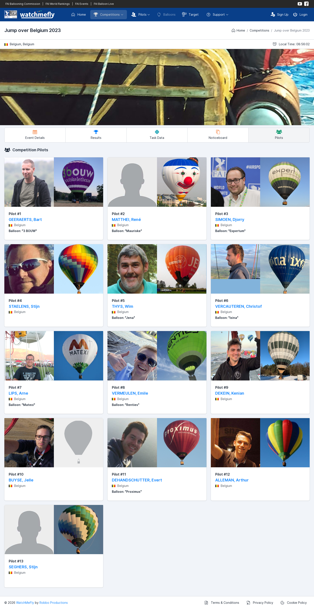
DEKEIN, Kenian (229, 393)
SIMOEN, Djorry (229, 219)
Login (300, 14)
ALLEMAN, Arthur (232, 480)
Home (78, 14)
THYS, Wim (122, 306)
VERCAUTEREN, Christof (238, 306)
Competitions (107, 14)
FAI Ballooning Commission (22, 3)
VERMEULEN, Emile (130, 393)
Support (215, 14)
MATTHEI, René (126, 219)
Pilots (139, 14)
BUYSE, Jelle (21, 480)
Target (190, 14)
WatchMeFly (25, 602)
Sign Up (279, 14)
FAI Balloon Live (104, 3)
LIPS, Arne (18, 393)
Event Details (35, 135)
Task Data (157, 135)
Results (96, 135)
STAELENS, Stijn (24, 306)
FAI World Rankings (58, 3)
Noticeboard (218, 135)
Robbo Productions (53, 602)
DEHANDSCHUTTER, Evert (137, 480)
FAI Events (81, 3)
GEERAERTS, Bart (25, 219)
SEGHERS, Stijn (23, 567)
